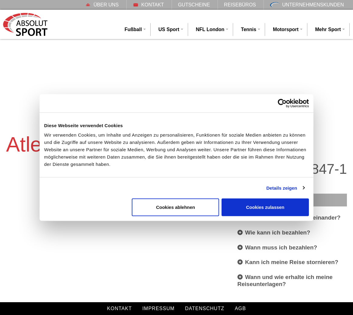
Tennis (248, 29)
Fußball (133, 29)
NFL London (210, 29)
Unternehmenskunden (307, 4)
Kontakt (148, 4)
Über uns (102, 4)
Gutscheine (194, 4)
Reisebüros (240, 4)
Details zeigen (281, 187)
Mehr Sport (328, 29)
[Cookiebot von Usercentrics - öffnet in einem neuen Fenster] (282, 103)
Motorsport (286, 29)
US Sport (169, 29)
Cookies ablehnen (175, 207)
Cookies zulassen (265, 207)
